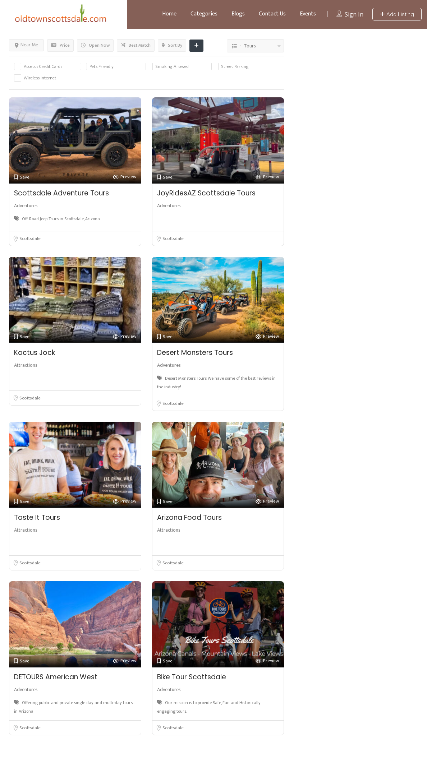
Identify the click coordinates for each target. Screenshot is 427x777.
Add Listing (397, 14)
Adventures (26, 206)
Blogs (238, 14)
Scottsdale (30, 238)
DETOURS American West (55, 677)
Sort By (172, 45)
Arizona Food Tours (189, 517)
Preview (124, 176)
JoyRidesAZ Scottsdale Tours (206, 193)
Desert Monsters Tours (195, 352)
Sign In (354, 14)
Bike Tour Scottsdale (191, 677)
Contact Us (272, 14)
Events (308, 14)
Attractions (25, 365)
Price (60, 45)
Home (169, 14)
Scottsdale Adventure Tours (61, 193)
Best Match (136, 45)
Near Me (26, 45)
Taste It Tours (37, 517)
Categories (203, 14)
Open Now (95, 45)
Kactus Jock (34, 352)
